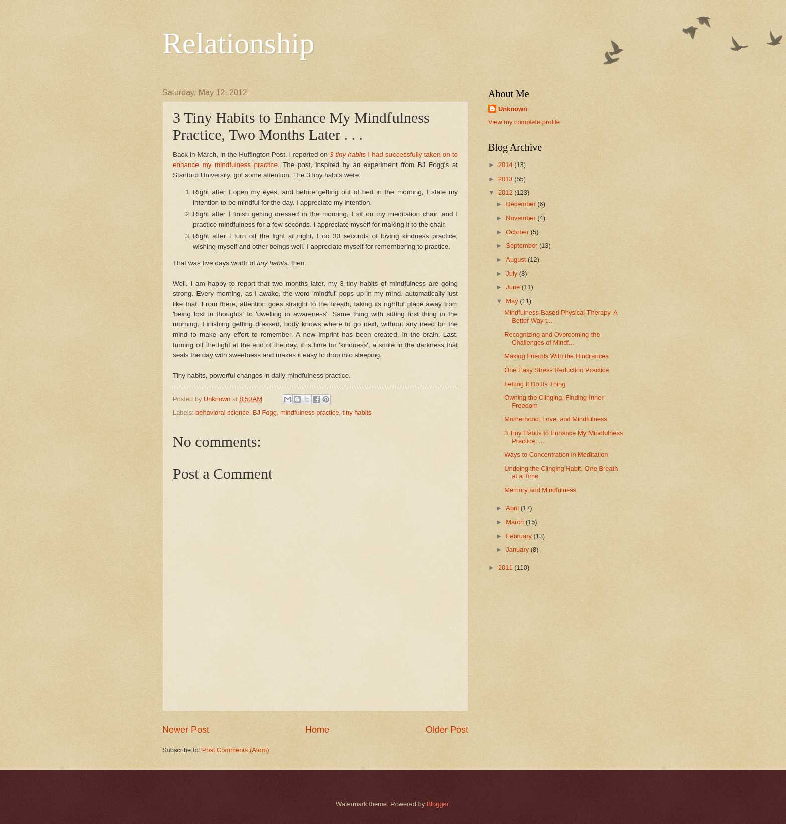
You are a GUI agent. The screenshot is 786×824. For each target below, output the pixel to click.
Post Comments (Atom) (235, 750)
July (512, 273)
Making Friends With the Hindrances (556, 356)
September (522, 245)
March (515, 522)
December (521, 204)
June (514, 287)
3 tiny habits (348, 154)
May (513, 301)
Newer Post (185, 730)
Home (317, 730)
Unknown (512, 109)
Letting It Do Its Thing (534, 384)
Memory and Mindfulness (540, 490)
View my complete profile (524, 122)
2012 (506, 192)
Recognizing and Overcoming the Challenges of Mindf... (552, 338)
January (518, 549)
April (513, 508)
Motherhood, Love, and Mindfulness (555, 419)
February (519, 536)
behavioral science (222, 412)
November (521, 218)
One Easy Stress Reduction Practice (556, 370)
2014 (506, 165)
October (518, 232)
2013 (506, 179)
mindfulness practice (309, 412)
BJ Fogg (265, 412)
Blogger (438, 804)
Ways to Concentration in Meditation (556, 454)
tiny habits (357, 412)
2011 (506, 567)
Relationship (238, 43)
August (517, 259)
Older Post (447, 730)
